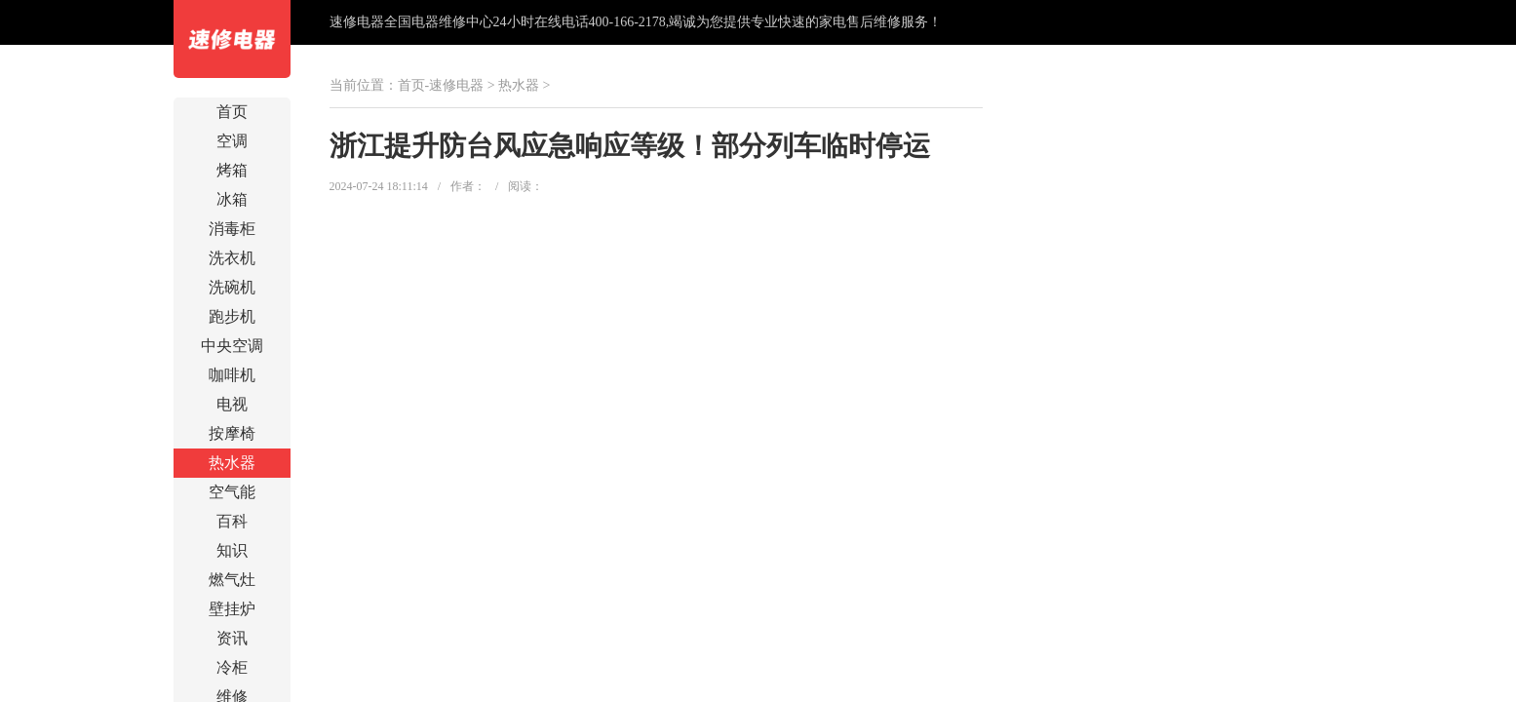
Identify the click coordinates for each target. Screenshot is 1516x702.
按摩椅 (232, 433)
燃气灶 (232, 579)
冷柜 (232, 667)
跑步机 (232, 316)
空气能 (232, 492)
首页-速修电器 (441, 85)
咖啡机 (232, 375)
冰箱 (232, 199)
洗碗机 (232, 287)
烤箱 (232, 170)
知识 (232, 550)
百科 (232, 521)
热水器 (232, 462)
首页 (232, 111)
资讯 (232, 638)
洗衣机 (232, 258)
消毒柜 (232, 228)
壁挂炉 (232, 609)
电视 (232, 404)
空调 (232, 141)
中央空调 (232, 345)
